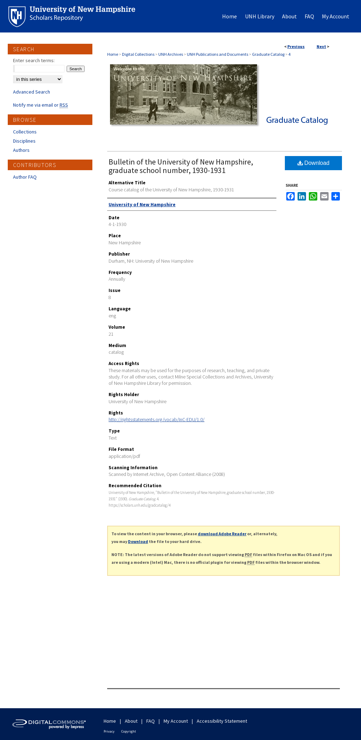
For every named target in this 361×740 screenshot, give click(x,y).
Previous (296, 46)
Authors (21, 150)
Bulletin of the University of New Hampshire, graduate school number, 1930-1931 (181, 166)
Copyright (128, 731)
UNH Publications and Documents (217, 54)
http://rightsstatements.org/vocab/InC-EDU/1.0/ (156, 419)
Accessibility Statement (222, 721)
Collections (25, 132)
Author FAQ (25, 177)
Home (112, 54)
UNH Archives (170, 54)
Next (321, 46)
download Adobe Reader (222, 533)
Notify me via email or (40, 105)
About (131, 721)
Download (314, 163)
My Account (176, 721)
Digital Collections (138, 54)
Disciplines (24, 141)
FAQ (150, 721)
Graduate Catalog (268, 54)
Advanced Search (31, 92)
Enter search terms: (34, 60)
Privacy (109, 731)
